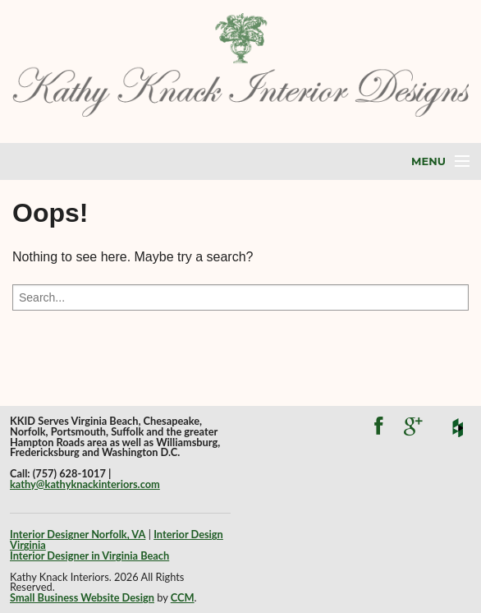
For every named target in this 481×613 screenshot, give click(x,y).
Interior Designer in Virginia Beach (89, 555)
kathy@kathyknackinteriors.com (85, 484)
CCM (183, 597)
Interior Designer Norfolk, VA (77, 534)
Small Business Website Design (82, 597)
